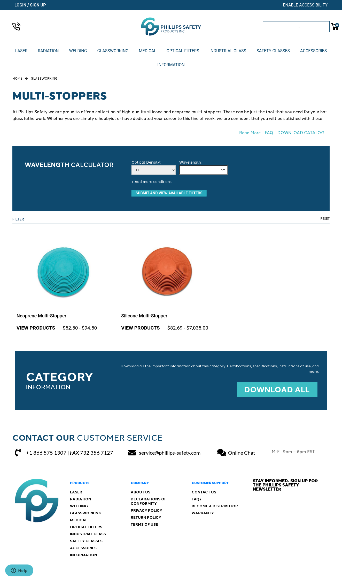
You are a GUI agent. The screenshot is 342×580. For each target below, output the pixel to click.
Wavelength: (190, 162)
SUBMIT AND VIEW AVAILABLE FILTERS (169, 193)
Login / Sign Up (30, 5)
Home (17, 78)
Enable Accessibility (305, 5)
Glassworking (44, 78)
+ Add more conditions (151, 182)
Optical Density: (145, 162)
